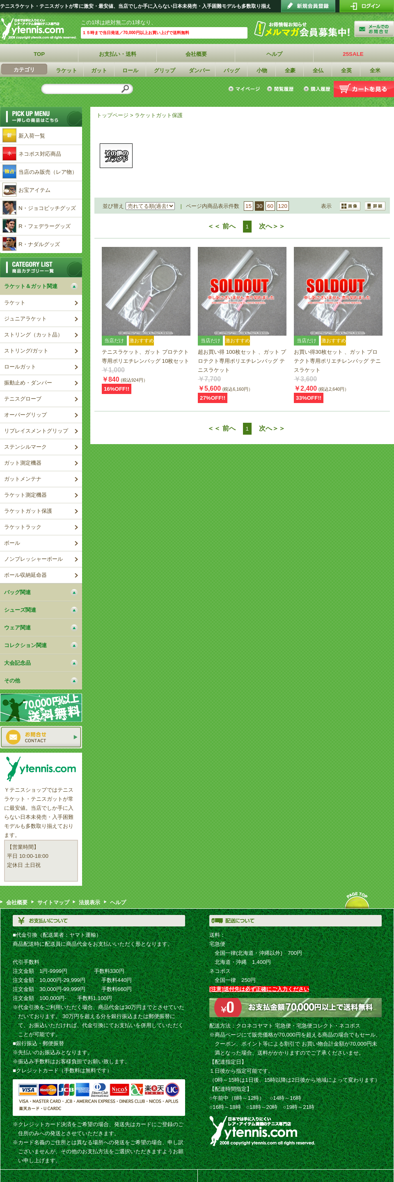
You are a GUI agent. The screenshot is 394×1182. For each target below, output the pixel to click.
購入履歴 (316, 89)
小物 (262, 70)
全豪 (290, 70)
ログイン (366, 6)
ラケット (66, 70)
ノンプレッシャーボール (33, 559)
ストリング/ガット (26, 351)
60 (270, 206)
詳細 (350, 206)
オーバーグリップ (25, 415)
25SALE (353, 54)
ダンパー (199, 70)
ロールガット (20, 367)
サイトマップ (53, 902)
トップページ (112, 115)
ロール (131, 70)
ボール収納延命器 (25, 575)
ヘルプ (275, 54)
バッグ (232, 70)
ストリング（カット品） (33, 335)
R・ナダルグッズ (39, 244)
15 (248, 206)
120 (282, 206)
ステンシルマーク (25, 447)
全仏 (318, 70)
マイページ (245, 89)
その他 (116, 155)
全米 (375, 70)
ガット (100, 70)
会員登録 (308, 6)
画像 (375, 206)
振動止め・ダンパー (28, 383)
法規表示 (89, 902)
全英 (346, 70)
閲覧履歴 (281, 89)
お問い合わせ (41, 737)
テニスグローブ (22, 399)
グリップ (164, 70)
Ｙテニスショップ (40, 29)
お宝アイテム (34, 190)
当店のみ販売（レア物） (47, 172)
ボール (12, 543)
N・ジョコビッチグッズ (47, 208)
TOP (39, 54)
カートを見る (364, 89)
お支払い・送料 (118, 54)
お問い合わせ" (374, 29)
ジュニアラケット (25, 319)
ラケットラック (22, 527)
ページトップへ (357, 900)
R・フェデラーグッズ (44, 226)
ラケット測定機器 (25, 495)
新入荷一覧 (31, 136)
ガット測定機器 (22, 463)
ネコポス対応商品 (39, 154)
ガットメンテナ (22, 479)
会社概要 (196, 54)
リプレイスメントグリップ (36, 431)
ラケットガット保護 (159, 115)
